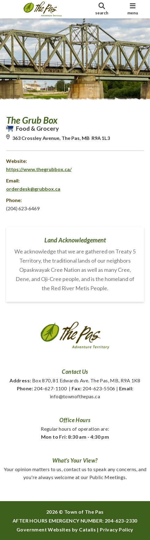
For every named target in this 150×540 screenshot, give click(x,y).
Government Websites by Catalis (56, 529)
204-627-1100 (42, 388)
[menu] (132, 9)
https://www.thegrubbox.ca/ (39, 169)
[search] (101, 9)
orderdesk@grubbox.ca (33, 189)
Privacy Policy (116, 529)
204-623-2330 (121, 520)
